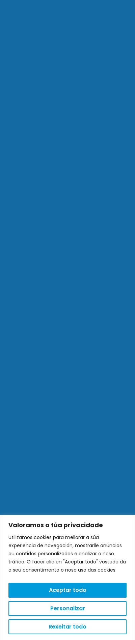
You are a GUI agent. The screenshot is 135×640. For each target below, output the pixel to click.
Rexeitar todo (67, 627)
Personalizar (67, 608)
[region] (67, 577)
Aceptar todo (67, 590)
